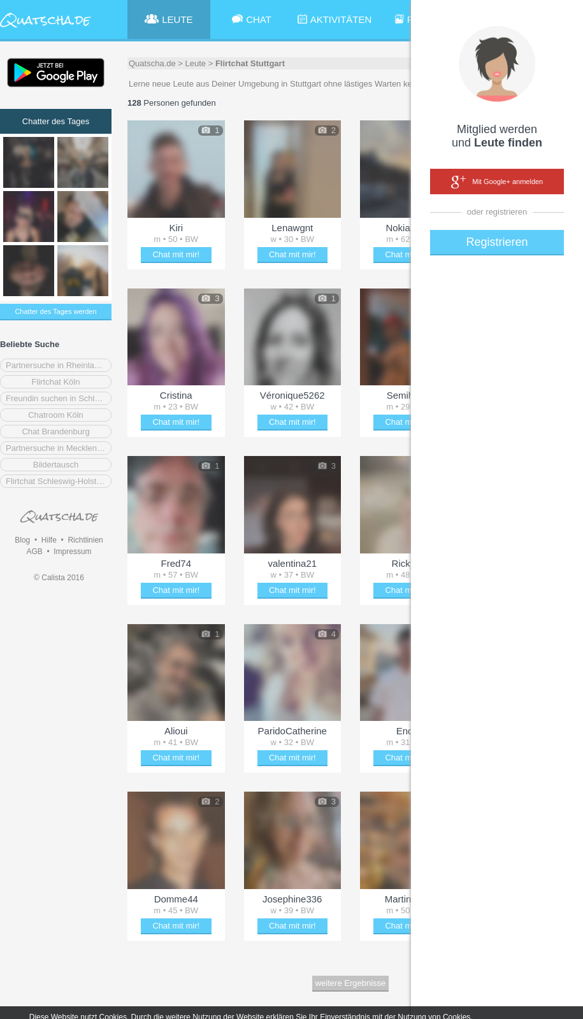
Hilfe (49, 540)
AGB (34, 551)
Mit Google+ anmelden (497, 182)
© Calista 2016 (59, 577)
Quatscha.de (152, 63)
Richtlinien (85, 540)
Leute (195, 63)
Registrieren (497, 242)
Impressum (72, 551)
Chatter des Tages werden (55, 311)
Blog (22, 540)
